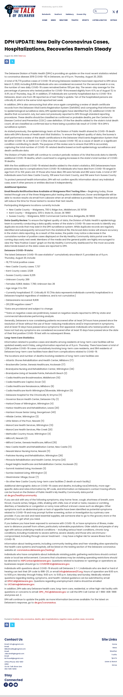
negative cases (65, 619)
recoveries (89, 619)
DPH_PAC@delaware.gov (52, 591)
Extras (114, 665)
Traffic (114, 654)
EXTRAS (113, 20)
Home (114, 644)
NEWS (53, 20)
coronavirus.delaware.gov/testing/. (36, 550)
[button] (113, 11)
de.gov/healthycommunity (22, 495)
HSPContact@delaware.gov (36, 560)
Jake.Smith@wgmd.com (14, 653)
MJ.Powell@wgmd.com (14, 658)
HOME (44, 20)
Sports (85, 20)
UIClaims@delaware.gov (21, 584)
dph (43, 619)
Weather (113, 651)
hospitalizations (52, 619)
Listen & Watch (111, 661)
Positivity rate (17, 619)
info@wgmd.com (17, 644)
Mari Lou (22, 56)
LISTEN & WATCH (99, 20)
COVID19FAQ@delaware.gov (54, 564)
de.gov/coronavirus (45, 602)
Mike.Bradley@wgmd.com (15, 649)
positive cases (79, 619)
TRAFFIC (74, 20)
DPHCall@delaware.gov (20, 581)
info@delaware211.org (71, 571)
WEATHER (63, 20)
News (115, 648)
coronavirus (29, 619)
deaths (38, 619)
